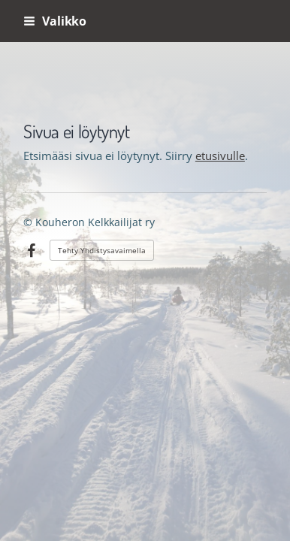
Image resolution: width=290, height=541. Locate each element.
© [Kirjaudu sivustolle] (29, 222)
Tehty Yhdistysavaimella (102, 250)
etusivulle (220, 155)
